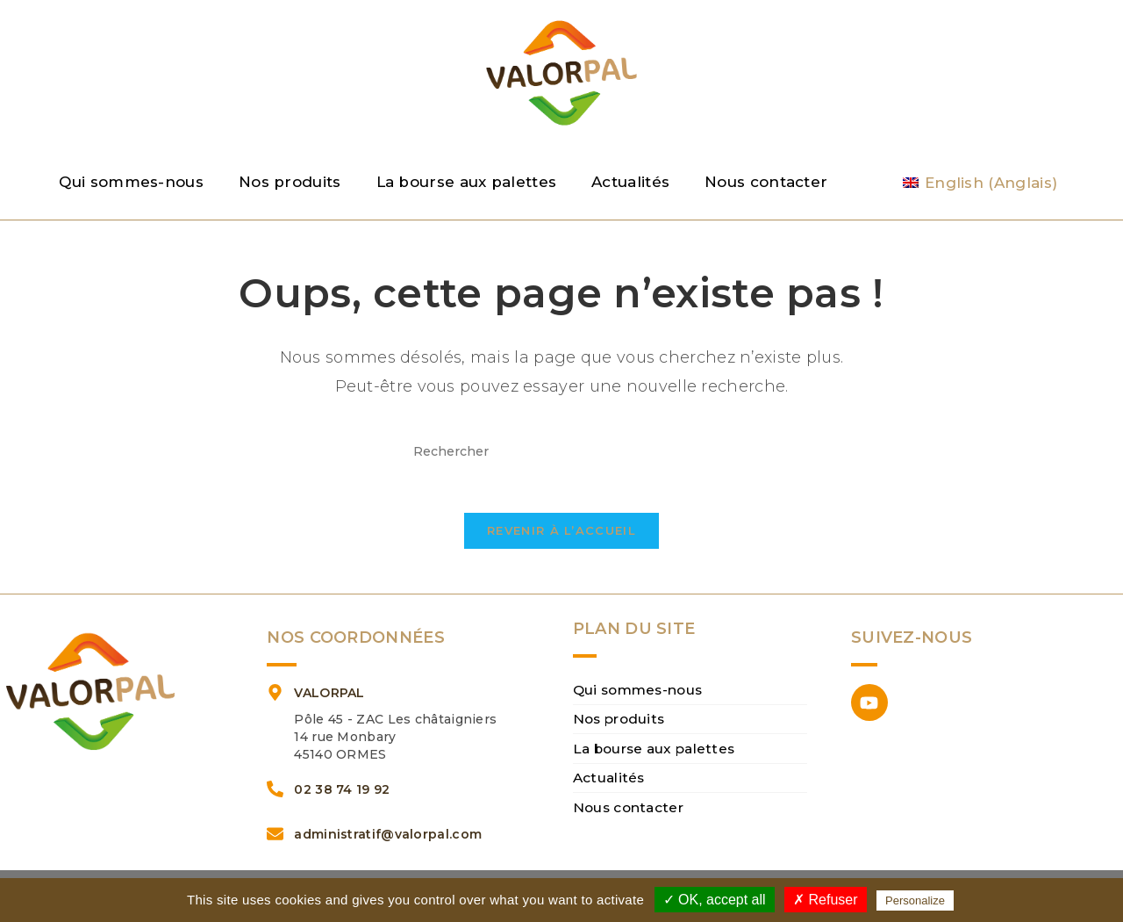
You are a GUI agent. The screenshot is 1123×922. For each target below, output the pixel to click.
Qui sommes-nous (131, 182)
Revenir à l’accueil (561, 544)
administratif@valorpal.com (388, 847)
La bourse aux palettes (466, 182)
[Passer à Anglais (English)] (980, 183)
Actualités (630, 182)
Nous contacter (766, 182)
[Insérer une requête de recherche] (561, 451)
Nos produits (290, 182)
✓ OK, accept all (714, 899)
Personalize (915, 900)
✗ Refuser (825, 899)
